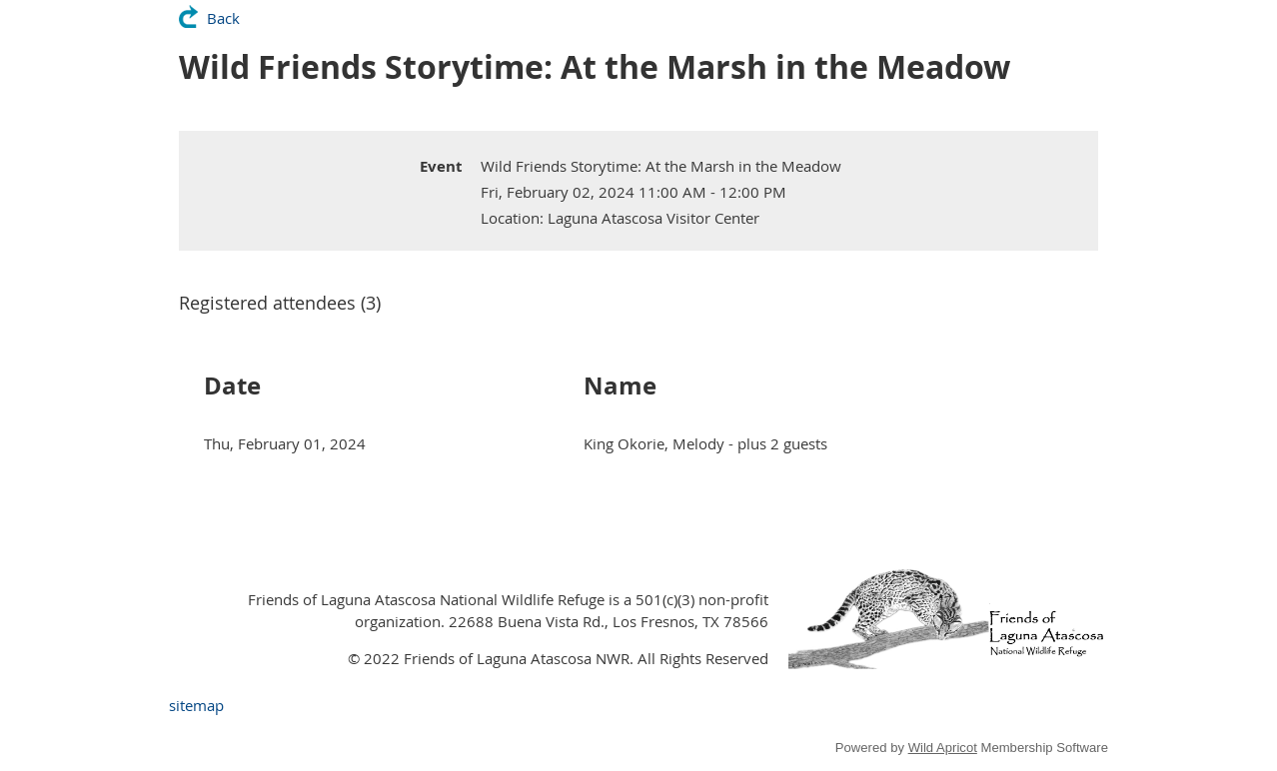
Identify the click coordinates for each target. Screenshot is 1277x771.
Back (223, 18)
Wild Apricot (942, 747)
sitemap (196, 705)
